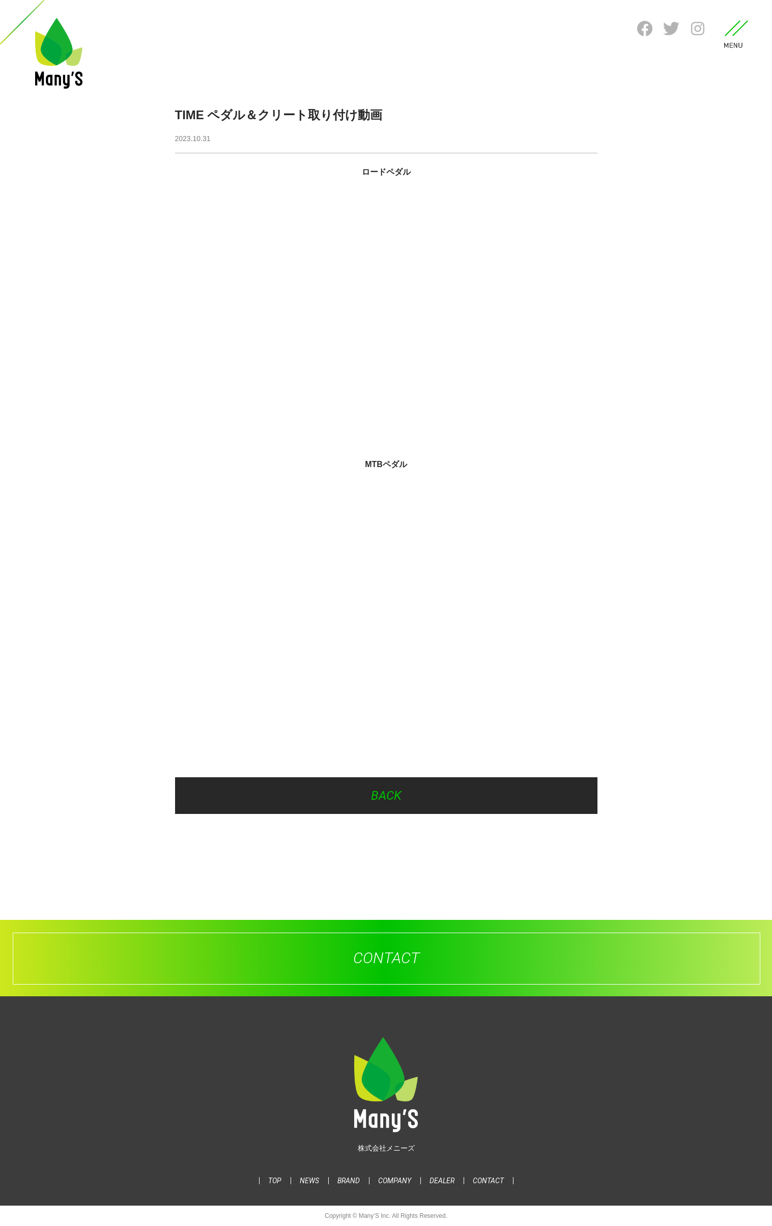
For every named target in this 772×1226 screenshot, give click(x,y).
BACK (386, 795)
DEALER (442, 1181)
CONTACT (488, 1181)
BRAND (348, 1181)
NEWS (309, 1181)
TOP (274, 1181)
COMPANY (394, 1181)
